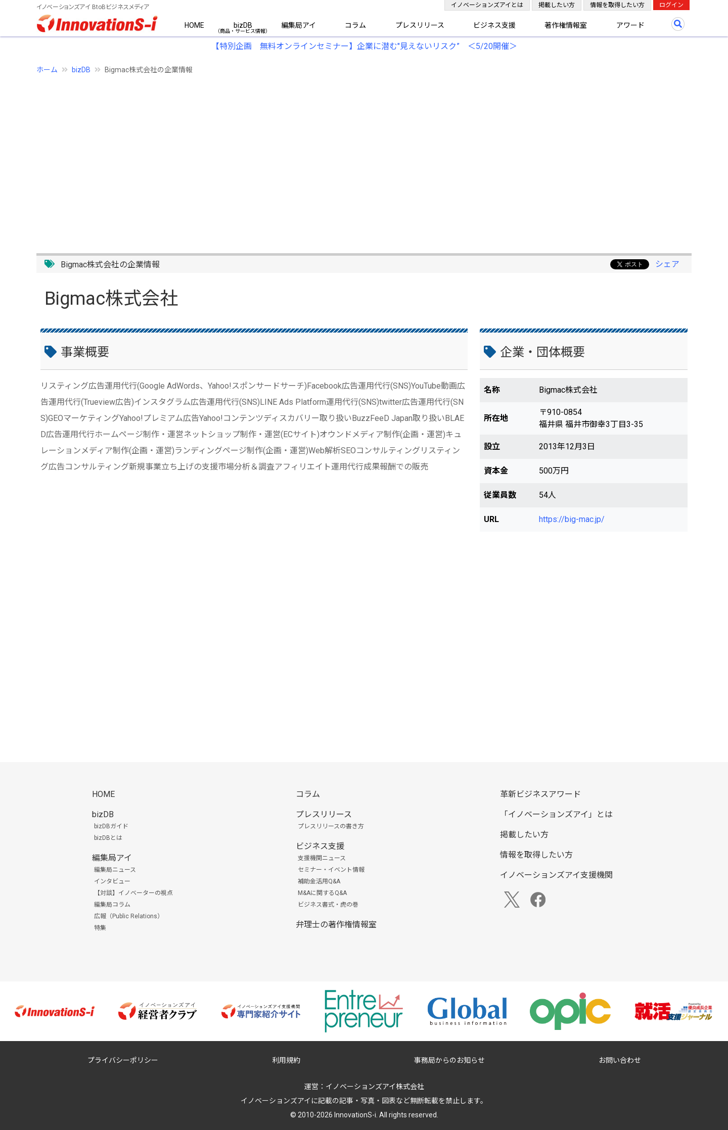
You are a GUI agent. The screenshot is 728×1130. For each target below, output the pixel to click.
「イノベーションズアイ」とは (556, 814)
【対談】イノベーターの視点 (133, 893)
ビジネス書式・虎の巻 (328, 904)
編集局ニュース (115, 869)
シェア (667, 264)
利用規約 (286, 1060)
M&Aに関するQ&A (322, 893)
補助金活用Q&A (319, 881)
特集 (100, 927)
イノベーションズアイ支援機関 (556, 875)
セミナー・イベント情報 (331, 869)
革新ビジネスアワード (540, 794)
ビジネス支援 (494, 25)
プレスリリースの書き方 (331, 826)
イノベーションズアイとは (487, 5)
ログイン (671, 5)
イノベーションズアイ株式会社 (375, 1086)
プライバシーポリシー (122, 1060)
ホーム (47, 70)
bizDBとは (108, 837)
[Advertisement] (339, 158)
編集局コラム (112, 904)
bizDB (243, 25)
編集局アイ (298, 25)
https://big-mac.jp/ (572, 519)
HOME (194, 25)
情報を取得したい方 (617, 5)
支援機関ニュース (322, 858)
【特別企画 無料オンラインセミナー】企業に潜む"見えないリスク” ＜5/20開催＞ (364, 46)
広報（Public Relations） (128, 916)
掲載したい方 (556, 5)
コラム (355, 25)
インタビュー (112, 881)
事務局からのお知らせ (449, 1060)
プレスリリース (419, 25)
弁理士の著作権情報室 (336, 924)
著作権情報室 (565, 25)
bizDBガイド (111, 826)
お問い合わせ (620, 1060)
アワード (630, 25)
